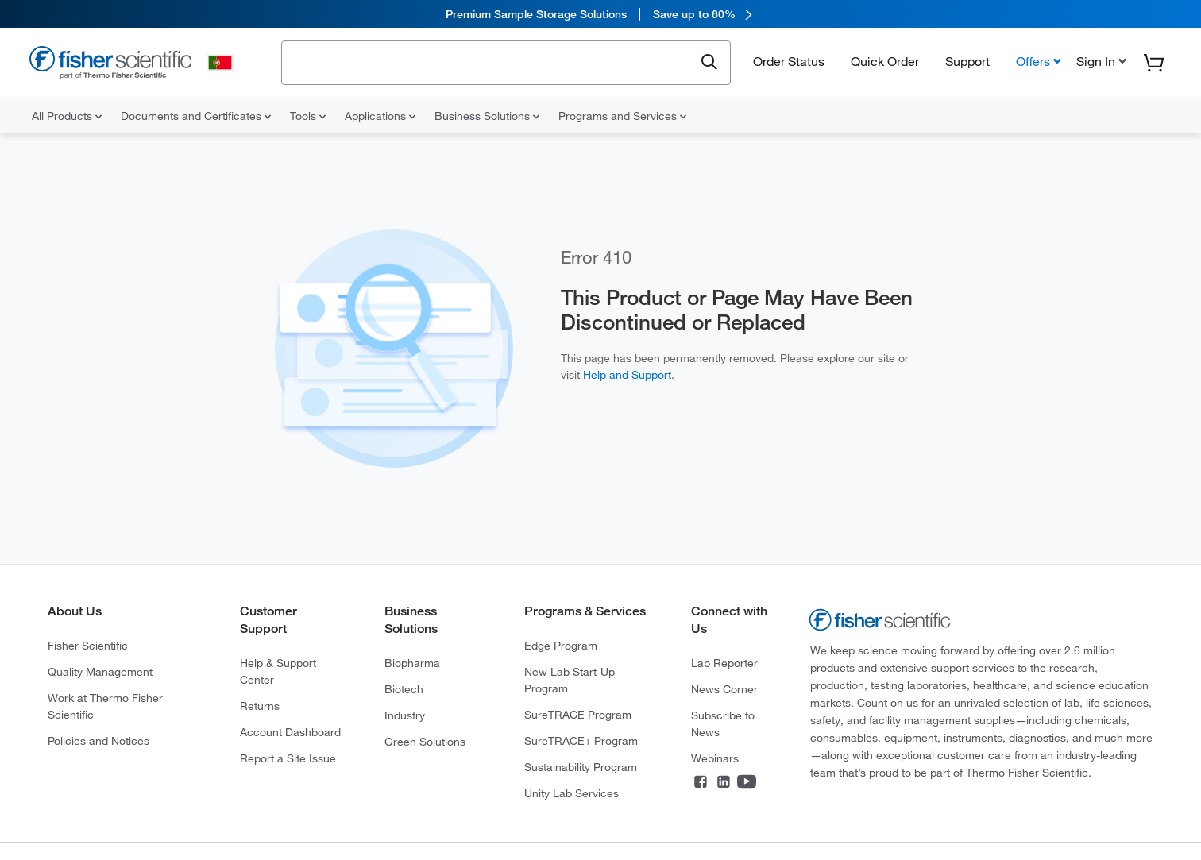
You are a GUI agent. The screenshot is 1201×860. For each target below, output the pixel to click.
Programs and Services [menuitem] (622, 116)
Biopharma (412, 663)
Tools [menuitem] (308, 116)
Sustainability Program (580, 767)
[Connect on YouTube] (746, 783)
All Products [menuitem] (67, 116)
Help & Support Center (278, 671)
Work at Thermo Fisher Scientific (105, 706)
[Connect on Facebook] (700, 783)
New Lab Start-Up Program (569, 680)
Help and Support (627, 375)
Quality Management (100, 672)
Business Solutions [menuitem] (486, 116)
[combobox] (492, 61)
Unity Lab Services (571, 793)
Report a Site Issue (288, 758)
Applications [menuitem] (380, 116)
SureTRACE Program (577, 715)
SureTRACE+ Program (581, 741)
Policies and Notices (98, 741)
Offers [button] (1033, 61)
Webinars (715, 758)
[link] (600, 14)
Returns (260, 706)
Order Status (788, 61)
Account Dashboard (290, 732)
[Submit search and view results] (709, 62)
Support (967, 61)
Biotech (403, 689)
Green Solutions (424, 742)
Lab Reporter (724, 663)
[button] (1100, 61)
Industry (404, 715)
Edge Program (560, 645)
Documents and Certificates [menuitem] (196, 116)
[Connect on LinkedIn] (723, 783)
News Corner (724, 689)
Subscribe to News (723, 723)
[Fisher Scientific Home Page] (110, 64)
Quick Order (885, 61)
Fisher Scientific (88, 645)
